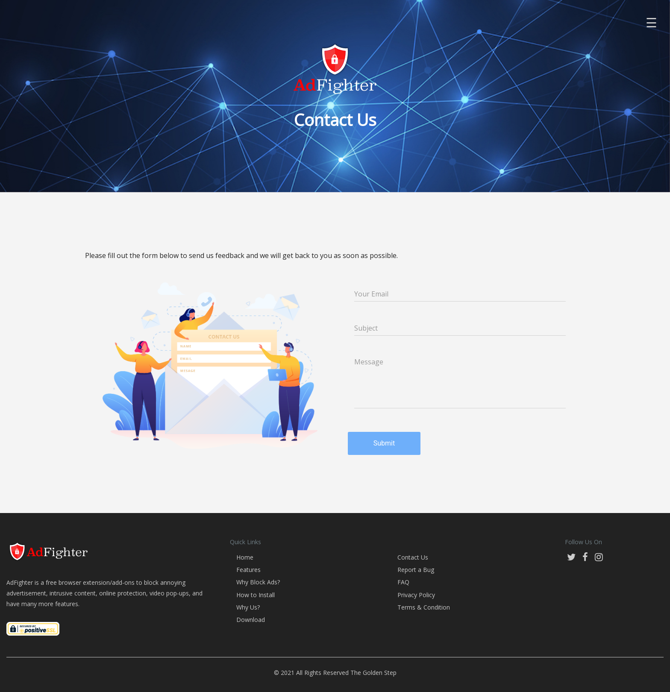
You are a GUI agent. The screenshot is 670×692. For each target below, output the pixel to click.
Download (250, 620)
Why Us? (248, 607)
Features (248, 570)
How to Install (255, 595)
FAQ (403, 582)
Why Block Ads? (258, 582)
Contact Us (412, 557)
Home (244, 557)
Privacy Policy (416, 595)
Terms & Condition (423, 607)
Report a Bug (415, 570)
